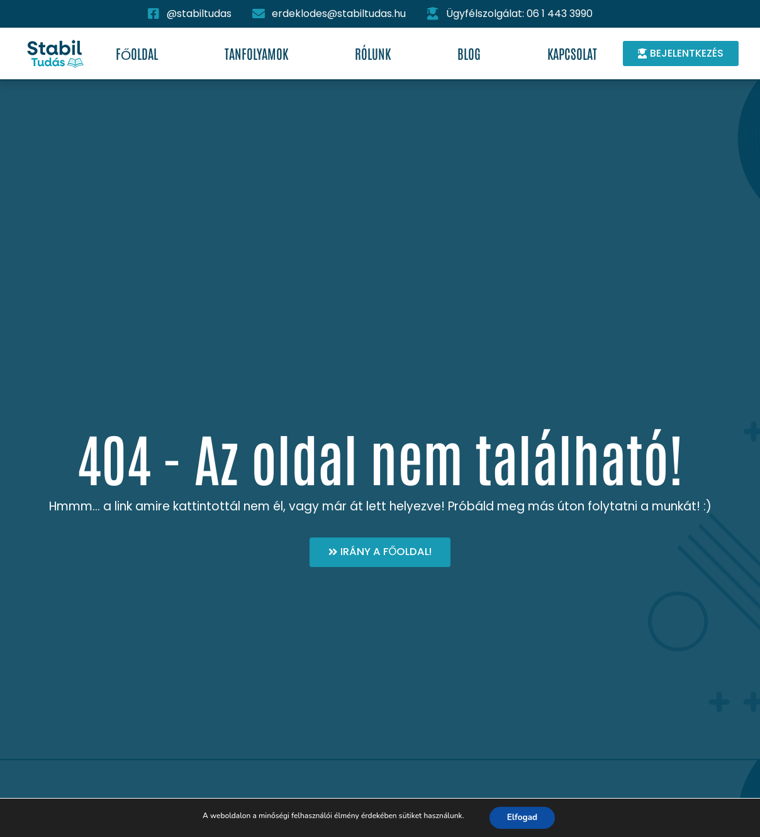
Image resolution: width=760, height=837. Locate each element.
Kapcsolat (572, 53)
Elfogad (522, 817)
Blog (469, 53)
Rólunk (373, 53)
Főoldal (137, 53)
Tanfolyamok (256, 53)
